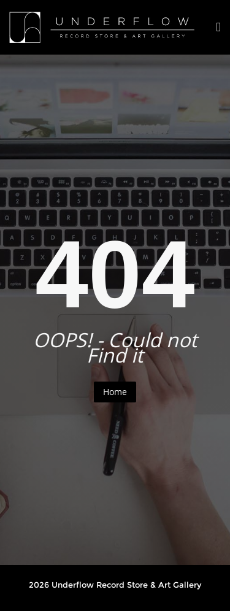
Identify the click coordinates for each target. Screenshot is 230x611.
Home (115, 392)
